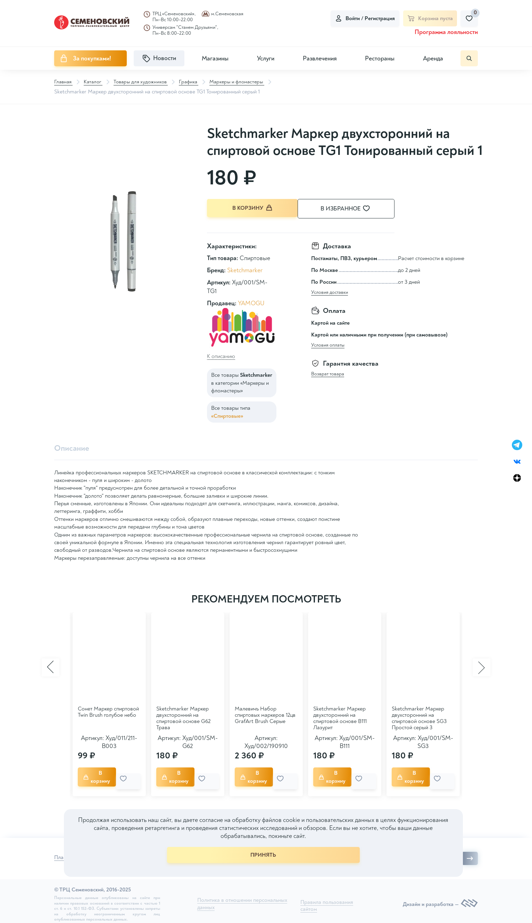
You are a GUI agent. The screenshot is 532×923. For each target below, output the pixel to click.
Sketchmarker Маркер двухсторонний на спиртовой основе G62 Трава (183, 718)
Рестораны (379, 59)
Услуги (265, 59)
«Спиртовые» (227, 414)
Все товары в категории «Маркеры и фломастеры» (241, 381)
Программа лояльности (446, 32)
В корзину (252, 208)
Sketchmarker (245, 269)
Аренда (433, 59)
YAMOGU (251, 302)
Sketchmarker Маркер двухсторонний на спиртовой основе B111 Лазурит (340, 718)
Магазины (215, 59)
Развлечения (320, 59)
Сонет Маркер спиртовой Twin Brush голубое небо (108, 711)
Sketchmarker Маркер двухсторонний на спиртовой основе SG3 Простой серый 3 (419, 718)
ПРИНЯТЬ (263, 854)
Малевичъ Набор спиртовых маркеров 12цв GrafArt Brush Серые (265, 714)
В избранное (353, 209)
